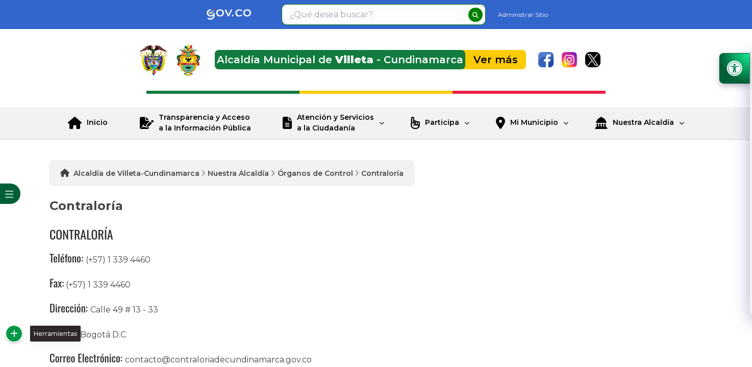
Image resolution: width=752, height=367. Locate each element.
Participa (442, 122)
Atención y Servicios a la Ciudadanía (335, 123)
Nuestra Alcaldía (643, 122)
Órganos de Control (315, 173)
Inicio (97, 122)
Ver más (495, 60)
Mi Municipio (534, 122)
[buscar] (475, 15)
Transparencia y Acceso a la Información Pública (205, 123)
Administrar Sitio (523, 14)
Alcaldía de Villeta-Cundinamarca (136, 173)
